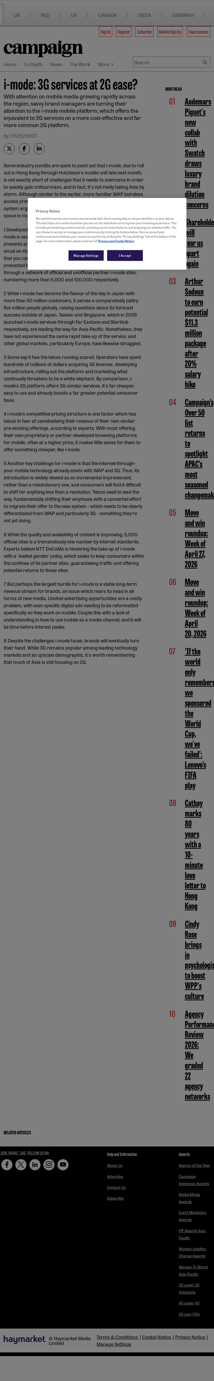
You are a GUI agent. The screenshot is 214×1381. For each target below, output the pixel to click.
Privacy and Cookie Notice (116, 241)
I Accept (125, 255)
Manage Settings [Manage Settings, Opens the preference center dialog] (86, 255)
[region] (107, 234)
